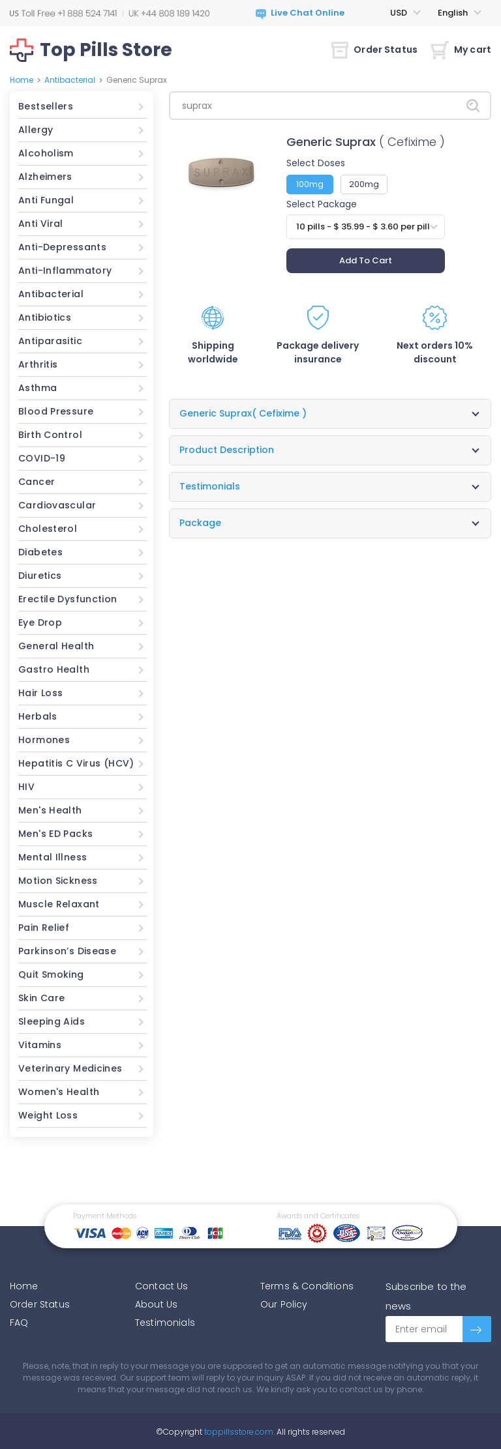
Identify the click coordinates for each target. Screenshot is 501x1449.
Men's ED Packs (55, 833)
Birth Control (50, 434)
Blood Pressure (55, 411)
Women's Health (58, 1091)
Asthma (37, 387)
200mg (364, 184)
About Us (156, 1304)
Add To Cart (365, 260)
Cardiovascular (57, 505)
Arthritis (37, 364)
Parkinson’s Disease (67, 951)
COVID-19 (41, 458)
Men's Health (50, 810)
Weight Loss (48, 1115)
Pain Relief (43, 927)
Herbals (37, 716)
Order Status (374, 49)
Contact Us (162, 1286)
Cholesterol (47, 528)
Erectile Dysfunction (67, 599)
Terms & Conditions (307, 1286)
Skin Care (41, 997)
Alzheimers (45, 176)
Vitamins (39, 1044)
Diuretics (39, 575)
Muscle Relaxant (59, 904)
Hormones (44, 739)
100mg (310, 184)
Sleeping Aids (51, 1021)
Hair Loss (40, 692)
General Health (56, 645)
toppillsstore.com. (238, 1431)
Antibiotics (44, 317)
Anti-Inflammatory (65, 270)
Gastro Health (53, 669)
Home (21, 79)
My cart (461, 49)
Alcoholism (46, 153)
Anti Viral (40, 223)
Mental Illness (52, 857)
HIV (26, 786)
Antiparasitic (50, 340)
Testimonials (165, 1322)
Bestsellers (45, 106)
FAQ (19, 1322)
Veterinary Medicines (70, 1068)
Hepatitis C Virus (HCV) (76, 763)
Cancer (36, 481)
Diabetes (40, 552)
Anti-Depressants (62, 247)
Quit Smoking (51, 974)
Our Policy (284, 1304)
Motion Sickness (58, 880)
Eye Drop (40, 622)
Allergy (35, 129)
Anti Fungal (46, 200)
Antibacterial (69, 79)
